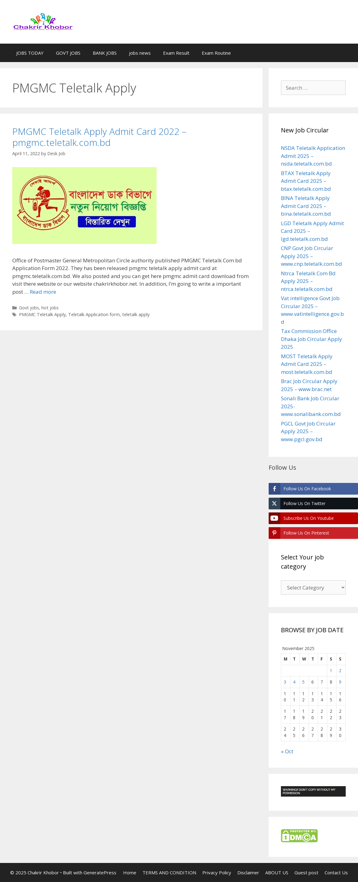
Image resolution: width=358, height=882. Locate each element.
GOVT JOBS (68, 53)
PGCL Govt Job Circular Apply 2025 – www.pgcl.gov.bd (308, 431)
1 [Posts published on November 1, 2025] (331, 670)
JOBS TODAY (30, 53)
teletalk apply (136, 314)
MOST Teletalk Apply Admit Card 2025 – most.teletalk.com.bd (307, 364)
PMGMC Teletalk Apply (42, 314)
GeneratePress (100, 872)
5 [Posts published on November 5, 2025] (303, 682)
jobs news (140, 53)
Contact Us (336, 872)
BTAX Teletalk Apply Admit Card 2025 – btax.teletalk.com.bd (306, 181)
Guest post (306, 872)
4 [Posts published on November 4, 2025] (294, 682)
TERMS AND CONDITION (169, 872)
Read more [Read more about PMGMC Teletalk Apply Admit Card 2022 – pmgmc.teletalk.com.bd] (43, 291)
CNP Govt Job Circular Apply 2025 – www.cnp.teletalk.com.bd (311, 256)
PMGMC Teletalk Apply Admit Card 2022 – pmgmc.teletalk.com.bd (99, 137)
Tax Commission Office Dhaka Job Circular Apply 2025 (311, 338)
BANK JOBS (105, 53)
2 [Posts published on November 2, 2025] (340, 670)
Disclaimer (248, 872)
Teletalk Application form (94, 314)
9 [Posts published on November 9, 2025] (340, 682)
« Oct (287, 751)
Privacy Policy (216, 872)
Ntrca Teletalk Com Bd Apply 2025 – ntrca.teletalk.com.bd (308, 281)
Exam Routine (216, 53)
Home (129, 872)
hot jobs (50, 308)
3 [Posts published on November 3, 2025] (285, 682)
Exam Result (176, 53)
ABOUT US (276, 872)
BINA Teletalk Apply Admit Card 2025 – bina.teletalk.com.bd (306, 205)
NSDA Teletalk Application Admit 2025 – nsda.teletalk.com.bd (313, 155)
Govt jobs (29, 308)
